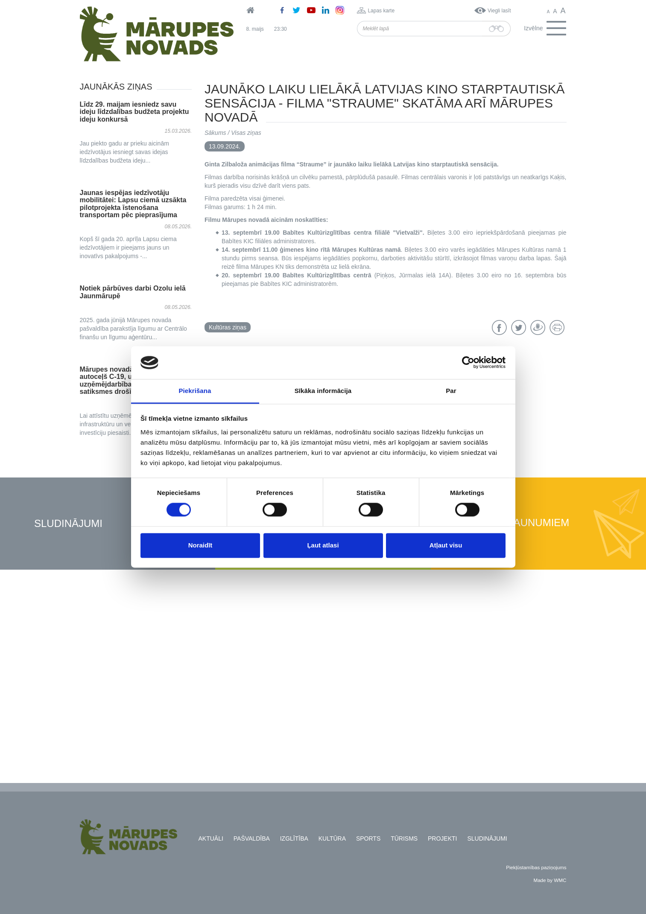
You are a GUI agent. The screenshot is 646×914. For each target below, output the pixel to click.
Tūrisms (404, 838)
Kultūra (332, 838)
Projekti (442, 838)
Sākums (215, 132)
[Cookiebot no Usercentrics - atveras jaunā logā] (468, 362)
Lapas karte (381, 11)
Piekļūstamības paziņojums (536, 867)
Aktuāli (211, 838)
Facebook (499, 327)
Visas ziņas (246, 132)
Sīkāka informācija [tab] (323, 390)
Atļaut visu (446, 545)
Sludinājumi (68, 523)
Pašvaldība (252, 838)
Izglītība (294, 838)
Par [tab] (451, 390)
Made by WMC (549, 880)
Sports (368, 838)
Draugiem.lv (537, 327)
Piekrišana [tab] (194, 390)
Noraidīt (200, 545)
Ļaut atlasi (323, 545)
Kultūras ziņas (227, 327)
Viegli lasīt (499, 11)
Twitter (518, 327)
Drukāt (557, 327)
